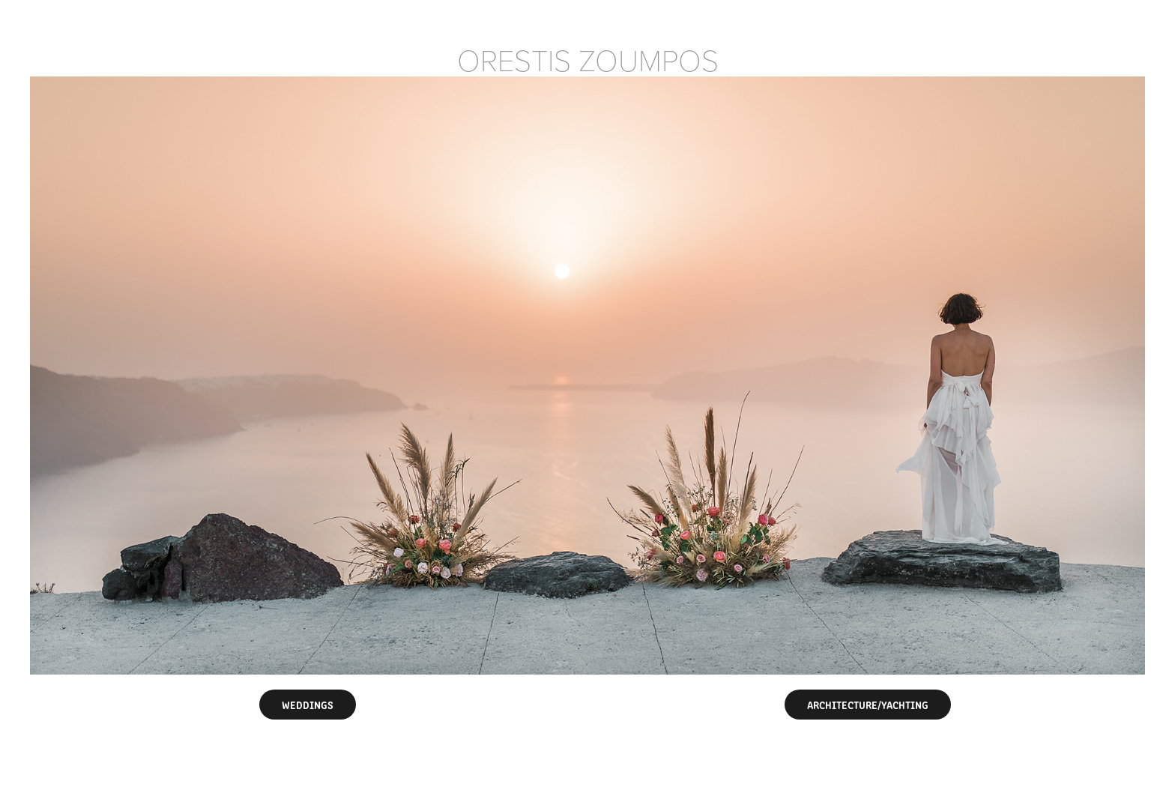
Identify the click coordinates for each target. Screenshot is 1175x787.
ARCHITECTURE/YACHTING (867, 704)
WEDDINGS (307, 704)
